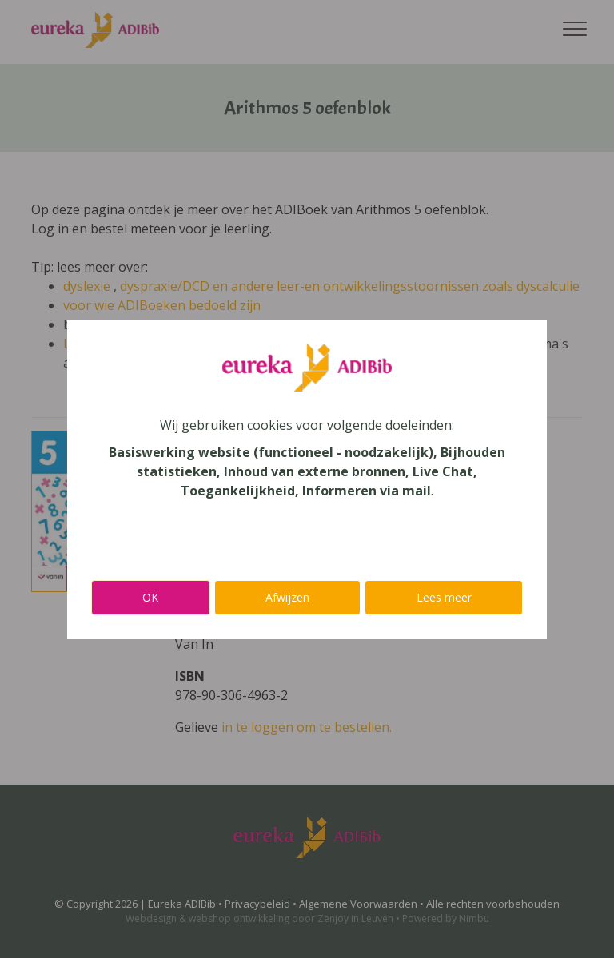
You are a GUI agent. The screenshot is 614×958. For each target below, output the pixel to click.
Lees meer (444, 597)
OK (150, 597)
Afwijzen (287, 597)
